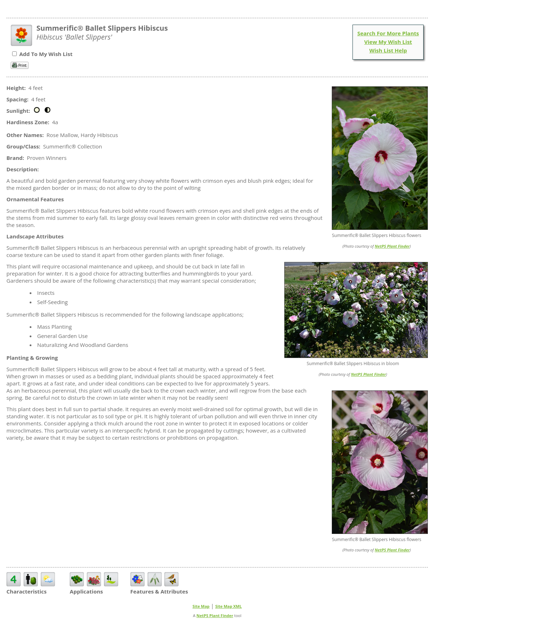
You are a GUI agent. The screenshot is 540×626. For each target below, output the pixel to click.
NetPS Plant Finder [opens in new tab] (214, 615)
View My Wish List (388, 41)
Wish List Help (388, 50)
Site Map (201, 606)
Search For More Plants (388, 33)
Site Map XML (228, 606)
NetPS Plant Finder (392, 246)
